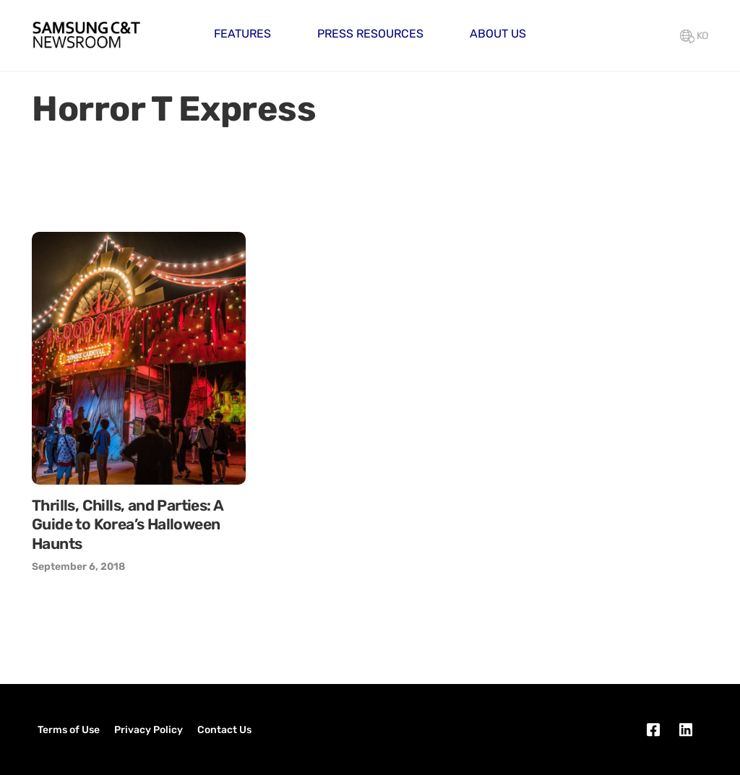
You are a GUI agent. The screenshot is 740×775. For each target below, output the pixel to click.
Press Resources (370, 33)
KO (694, 36)
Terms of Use (69, 730)
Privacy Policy (148, 730)
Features (242, 33)
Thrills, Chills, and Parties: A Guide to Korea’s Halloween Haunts (127, 524)
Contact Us (224, 730)
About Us (498, 33)
